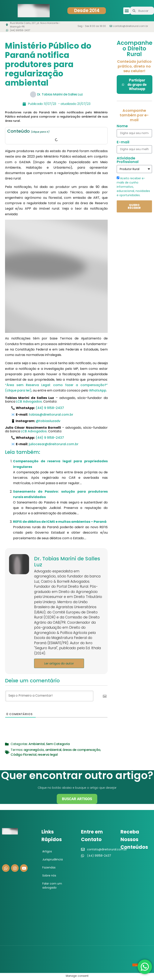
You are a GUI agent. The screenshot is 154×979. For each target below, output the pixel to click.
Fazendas (49, 867)
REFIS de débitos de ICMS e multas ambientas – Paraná (59, 521)
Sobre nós (49, 875)
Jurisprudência (52, 859)
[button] (126, 10)
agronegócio (34, 749)
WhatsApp (97, 390)
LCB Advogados (29, 401)
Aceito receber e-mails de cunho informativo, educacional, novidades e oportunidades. (133, 186)
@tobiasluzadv (48, 421)
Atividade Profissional (128, 160)
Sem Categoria (58, 744)
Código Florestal (23, 754)
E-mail (123, 142)
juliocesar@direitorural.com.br (53, 444)
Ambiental (36, 744)
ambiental (53, 749)
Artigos (47, 851)
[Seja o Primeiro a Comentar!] (49, 696)
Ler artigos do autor (59, 663)
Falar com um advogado (52, 886)
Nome (122, 126)
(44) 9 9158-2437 (50, 408)
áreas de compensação (81, 749)
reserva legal (48, 754)
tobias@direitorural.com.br (51, 414)
